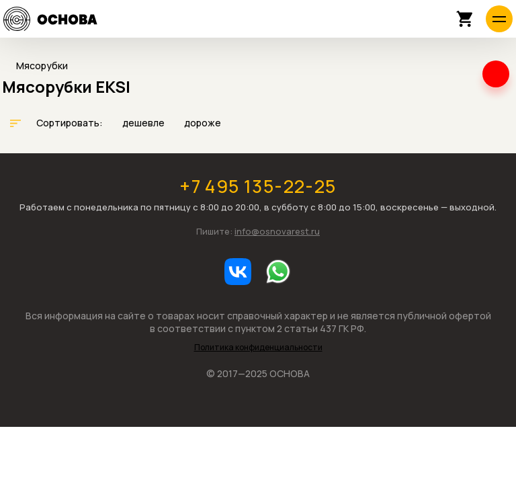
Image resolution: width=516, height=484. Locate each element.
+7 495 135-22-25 (257, 185)
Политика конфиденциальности (258, 347)
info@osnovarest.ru (277, 231)
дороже (202, 122)
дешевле (144, 122)
